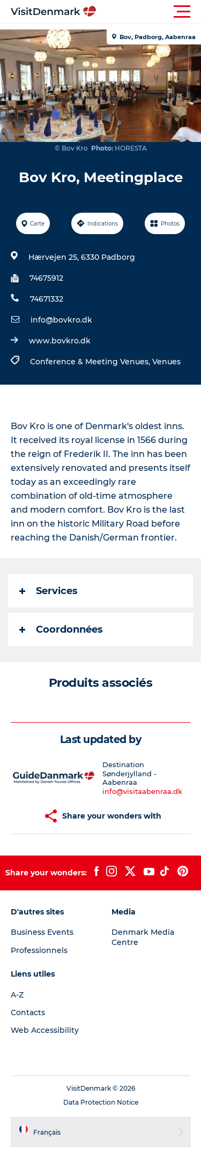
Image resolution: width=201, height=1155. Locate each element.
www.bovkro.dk (60, 341)
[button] (148, 11)
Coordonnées (61, 629)
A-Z (17, 995)
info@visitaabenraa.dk (142, 791)
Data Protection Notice (100, 1102)
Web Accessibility (45, 1030)
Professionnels (39, 950)
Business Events (42, 932)
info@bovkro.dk (61, 320)
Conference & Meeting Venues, (91, 361)
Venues (166, 361)
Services (48, 591)
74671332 (46, 299)
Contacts (28, 1012)
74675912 (46, 278)
